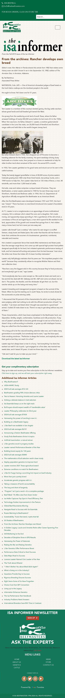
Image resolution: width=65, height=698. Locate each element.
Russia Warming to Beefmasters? (16, 513)
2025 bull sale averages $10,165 (16, 389)
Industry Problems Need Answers (16, 599)
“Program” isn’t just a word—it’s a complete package (24, 491)
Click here (37, 650)
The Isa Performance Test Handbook (17, 596)
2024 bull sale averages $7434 (15, 415)
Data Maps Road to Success (14, 556)
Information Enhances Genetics (15, 592)
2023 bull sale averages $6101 (15, 429)
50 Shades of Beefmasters (14, 520)
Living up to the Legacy (13, 588)
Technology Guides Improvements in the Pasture (22, 502)
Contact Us (48, 665)
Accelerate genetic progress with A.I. (18, 480)
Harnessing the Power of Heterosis (17, 541)
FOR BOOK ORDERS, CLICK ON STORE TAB (20, 12)
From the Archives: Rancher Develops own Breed (22, 524)
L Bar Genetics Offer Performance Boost (19, 548)
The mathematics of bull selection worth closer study (23, 458)
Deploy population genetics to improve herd (20, 462)
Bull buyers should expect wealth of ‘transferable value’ (24, 407)
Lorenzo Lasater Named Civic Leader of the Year (22, 559)
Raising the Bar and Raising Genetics (18, 545)
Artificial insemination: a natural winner (18, 440)
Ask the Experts (32, 642)
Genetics (17, 665)
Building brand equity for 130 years (17, 451)
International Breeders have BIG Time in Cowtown (22, 603)
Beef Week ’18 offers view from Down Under (20, 495)
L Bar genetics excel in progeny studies (19, 444)
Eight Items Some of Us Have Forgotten (19, 581)
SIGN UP (32, 618)
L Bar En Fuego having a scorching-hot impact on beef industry (27, 473)
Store (48, 662)
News (48, 659)
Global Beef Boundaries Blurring (16, 506)
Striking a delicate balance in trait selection (20, 400)
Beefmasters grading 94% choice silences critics (22, 393)
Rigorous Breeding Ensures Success (17, 578)
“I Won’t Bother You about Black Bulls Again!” (21, 567)
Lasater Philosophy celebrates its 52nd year (20, 411)
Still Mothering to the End (14, 534)
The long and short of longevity (16, 487)
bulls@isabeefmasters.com (13, 6)
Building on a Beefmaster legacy (16, 422)
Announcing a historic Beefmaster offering (20, 433)
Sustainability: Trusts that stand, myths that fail (21, 517)
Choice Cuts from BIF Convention (16, 585)
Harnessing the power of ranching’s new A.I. (20, 418)
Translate (37, 687)
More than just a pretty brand (15, 477)
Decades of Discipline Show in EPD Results (20, 537)
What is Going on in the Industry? (16, 570)
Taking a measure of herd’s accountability (19, 484)
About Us (17, 662)
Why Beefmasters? (11, 382)
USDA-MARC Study (11, 385)
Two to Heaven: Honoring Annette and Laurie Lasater (24, 396)
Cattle (17, 668)
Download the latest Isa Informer (16, 359)
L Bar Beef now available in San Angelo (18, 425)
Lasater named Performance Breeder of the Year (22, 447)
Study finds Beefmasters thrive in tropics (19, 436)
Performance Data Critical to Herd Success (20, 552)
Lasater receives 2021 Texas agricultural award (21, 466)
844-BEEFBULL (9, 3)
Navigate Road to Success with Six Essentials (20, 509)
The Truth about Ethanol (13, 563)
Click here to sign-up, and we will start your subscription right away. (27, 373)
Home (16, 659)
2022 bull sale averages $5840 (15, 455)
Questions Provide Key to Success (17, 574)
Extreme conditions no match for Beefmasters (21, 469)
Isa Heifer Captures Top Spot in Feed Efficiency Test (23, 498)
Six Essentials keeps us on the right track (19, 404)
